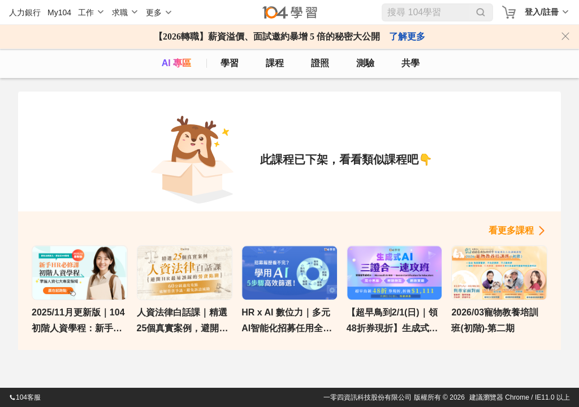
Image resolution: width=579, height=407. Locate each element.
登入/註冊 (542, 11)
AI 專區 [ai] (176, 63)
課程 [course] (275, 63)
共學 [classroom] (410, 63)
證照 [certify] (320, 63)
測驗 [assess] (365, 63)
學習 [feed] (230, 63)
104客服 (25, 397)
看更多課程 (511, 230)
